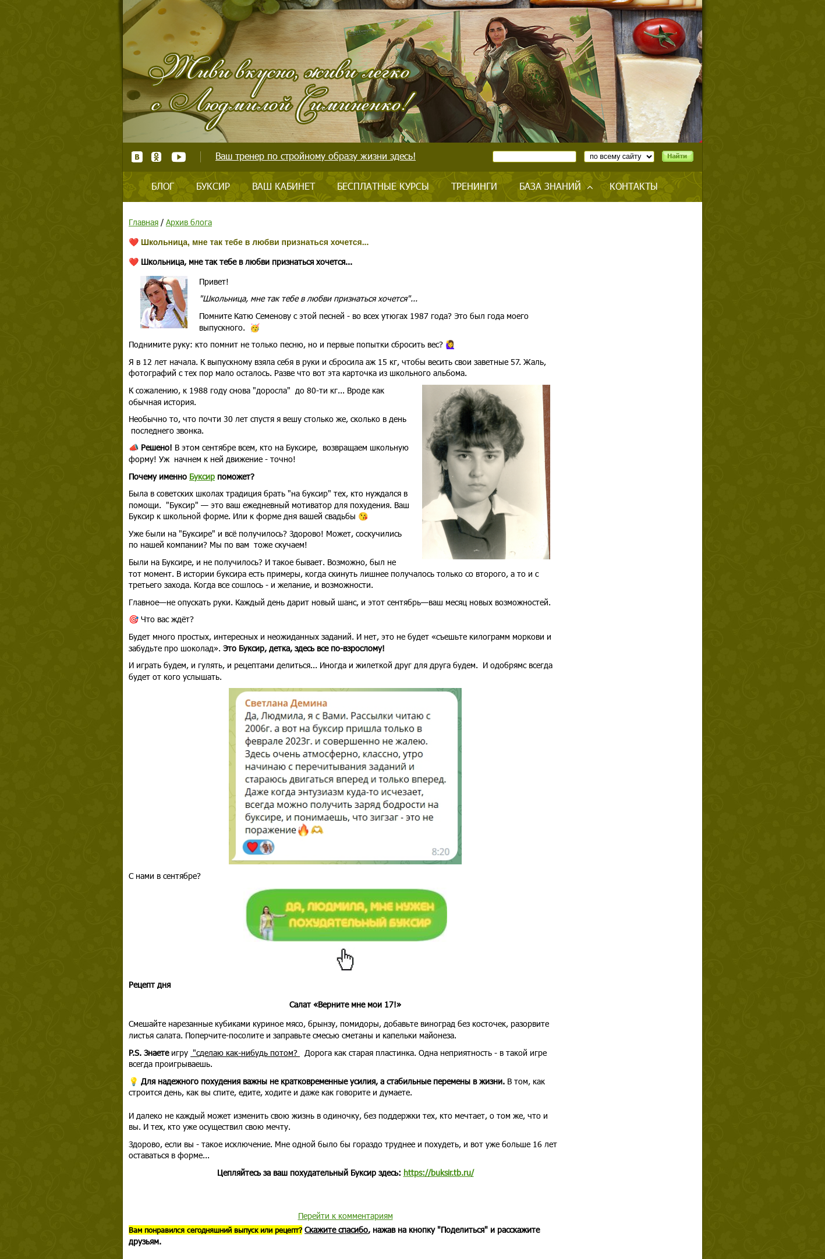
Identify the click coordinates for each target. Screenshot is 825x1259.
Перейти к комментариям (345, 1215)
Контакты (634, 186)
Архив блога (189, 222)
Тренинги (474, 186)
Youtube (178, 156)
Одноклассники (156, 156)
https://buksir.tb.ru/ (438, 1172)
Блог (162, 186)
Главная (143, 222)
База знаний (550, 186)
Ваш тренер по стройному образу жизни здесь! (315, 156)
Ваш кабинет (283, 186)
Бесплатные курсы (383, 186)
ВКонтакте (137, 156)
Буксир (213, 186)
